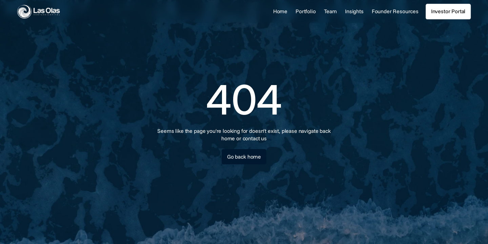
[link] (59, 11)
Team (330, 11)
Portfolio (306, 11)
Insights (354, 11)
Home (280, 11)
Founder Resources (395, 11)
